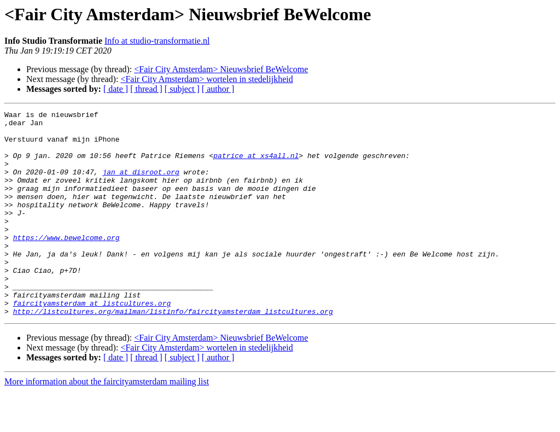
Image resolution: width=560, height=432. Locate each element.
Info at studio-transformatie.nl (156, 40)
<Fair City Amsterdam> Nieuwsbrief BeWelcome (221, 69)
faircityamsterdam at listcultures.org (92, 342)
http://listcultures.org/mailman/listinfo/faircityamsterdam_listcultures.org (173, 352)
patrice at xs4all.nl (256, 165)
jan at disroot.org (140, 185)
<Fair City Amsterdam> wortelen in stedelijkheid (206, 79)
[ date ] (115, 89)
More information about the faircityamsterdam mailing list (106, 422)
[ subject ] (182, 89)
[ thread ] (146, 89)
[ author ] (218, 89)
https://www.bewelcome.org (66, 263)
